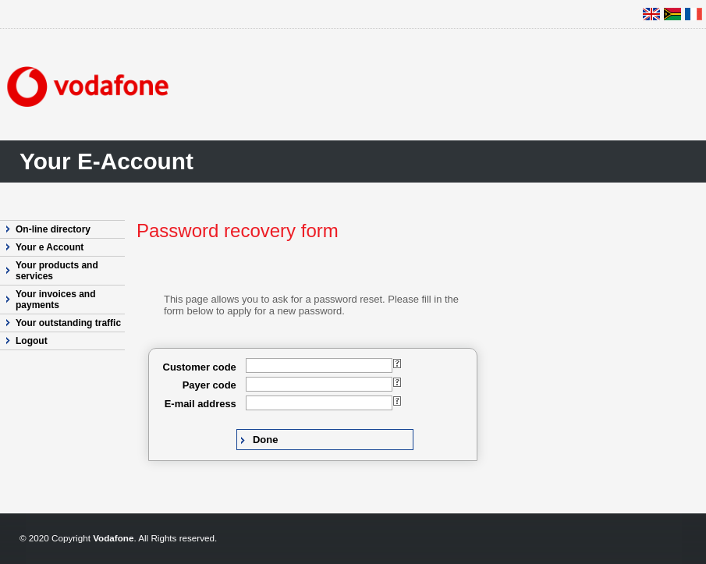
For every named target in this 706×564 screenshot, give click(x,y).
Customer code (199, 367)
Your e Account (49, 247)
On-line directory (53, 229)
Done (265, 439)
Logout (32, 340)
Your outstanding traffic (68, 322)
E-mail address (200, 404)
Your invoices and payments (55, 299)
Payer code (209, 385)
